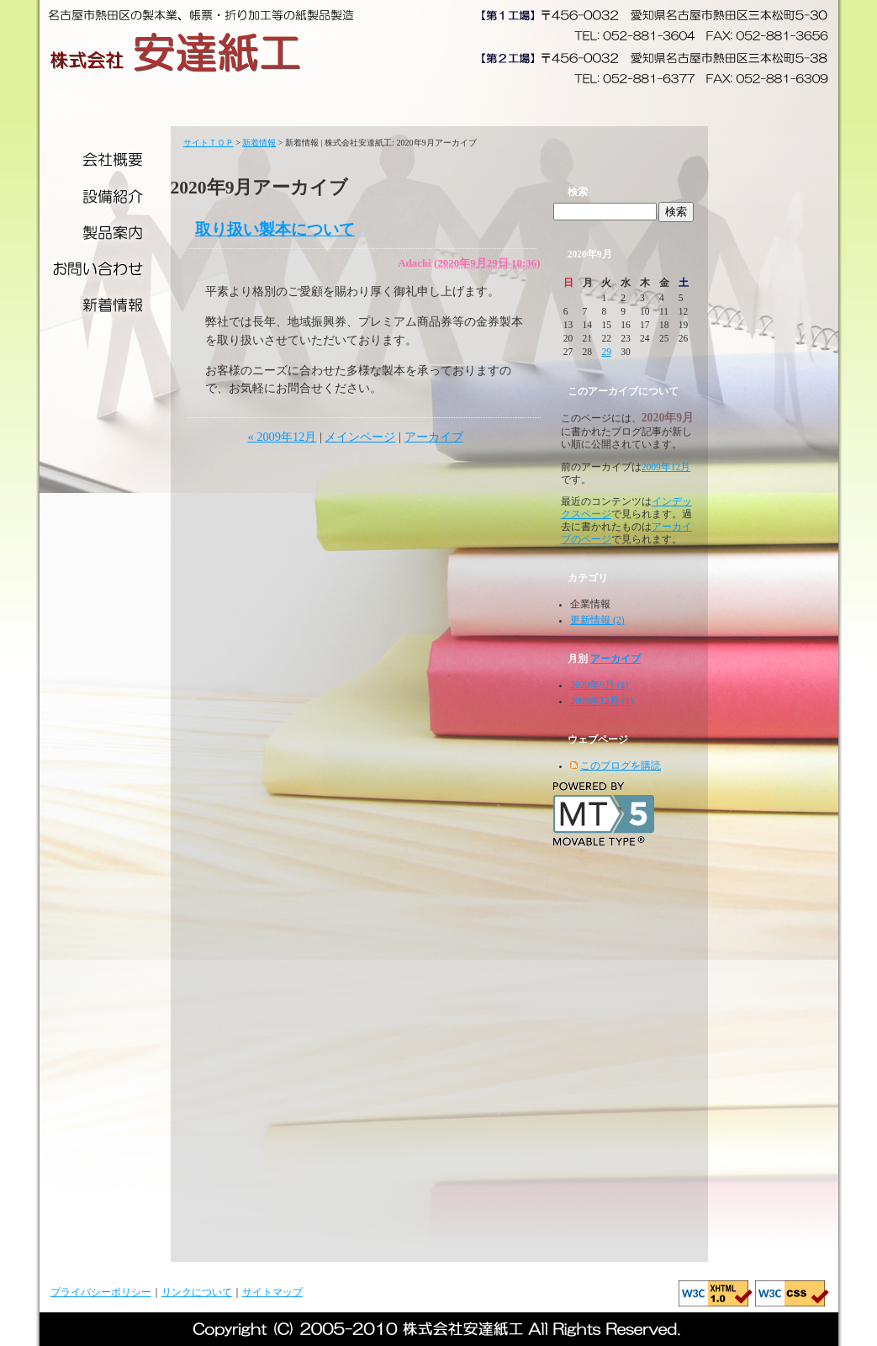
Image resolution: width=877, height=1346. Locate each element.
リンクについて (196, 1292)
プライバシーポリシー (100, 1292)
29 (606, 352)
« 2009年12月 (281, 436)
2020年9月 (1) (599, 685)
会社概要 (105, 160)
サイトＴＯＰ (208, 142)
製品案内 (105, 233)
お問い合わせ (105, 271)
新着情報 (105, 309)
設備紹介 (105, 196)
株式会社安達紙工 (176, 52)
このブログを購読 (620, 765)
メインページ (360, 436)
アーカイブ (433, 436)
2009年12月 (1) (601, 701)
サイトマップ (272, 1292)
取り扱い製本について (275, 229)
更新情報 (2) (597, 620)
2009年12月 (666, 467)
